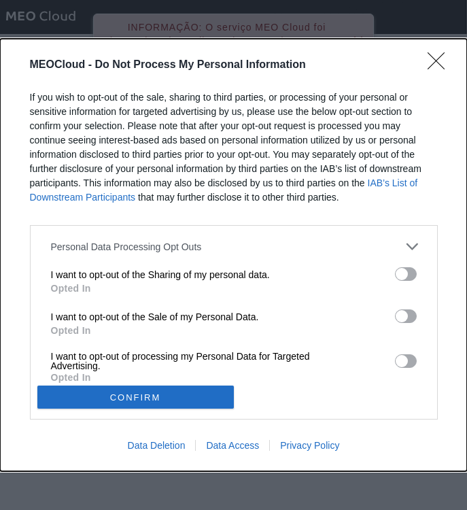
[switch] (406, 274)
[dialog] (233, 255)
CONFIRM (135, 397)
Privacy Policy (309, 445)
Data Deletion (157, 445)
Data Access (232, 445)
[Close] (440, 65)
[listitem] (234, 246)
